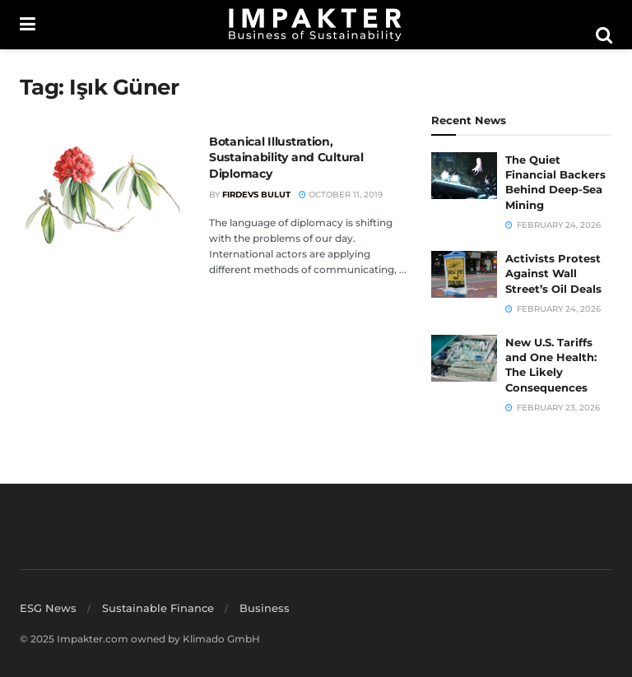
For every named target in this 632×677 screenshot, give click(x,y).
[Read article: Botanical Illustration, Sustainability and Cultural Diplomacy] (102, 193)
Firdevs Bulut (256, 194)
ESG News (48, 607)
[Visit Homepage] (315, 24)
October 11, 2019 (341, 194)
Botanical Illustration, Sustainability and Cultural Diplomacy (286, 157)
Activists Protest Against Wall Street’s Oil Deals (553, 273)
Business (264, 607)
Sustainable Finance (158, 607)
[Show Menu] (27, 24)
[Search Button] (604, 35)
